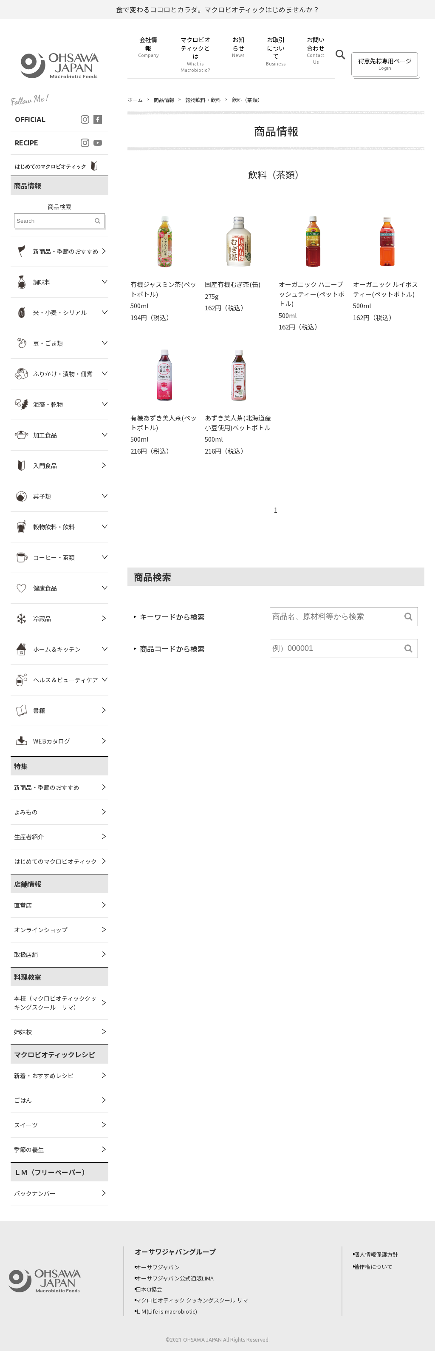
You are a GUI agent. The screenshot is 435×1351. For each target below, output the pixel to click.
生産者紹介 (29, 836)
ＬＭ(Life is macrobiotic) (174, 1311)
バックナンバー (35, 1193)
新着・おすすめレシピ (43, 1075)
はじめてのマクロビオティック (55, 861)
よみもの (26, 812)
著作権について (379, 1266)
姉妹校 (23, 1031)
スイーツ (26, 1125)
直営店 (23, 905)
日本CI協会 (154, 1289)
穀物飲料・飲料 (212, 100)
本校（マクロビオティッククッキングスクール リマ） (55, 1002)
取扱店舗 (26, 954)
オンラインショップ (41, 929)
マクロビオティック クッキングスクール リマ (200, 1300)
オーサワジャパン (163, 1267)
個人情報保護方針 (382, 1254)
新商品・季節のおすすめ (46, 787)
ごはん (23, 1100)
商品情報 (168, 100)
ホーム (136, 100)
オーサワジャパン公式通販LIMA (182, 1278)
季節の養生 (29, 1149)
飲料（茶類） (262, 100)
